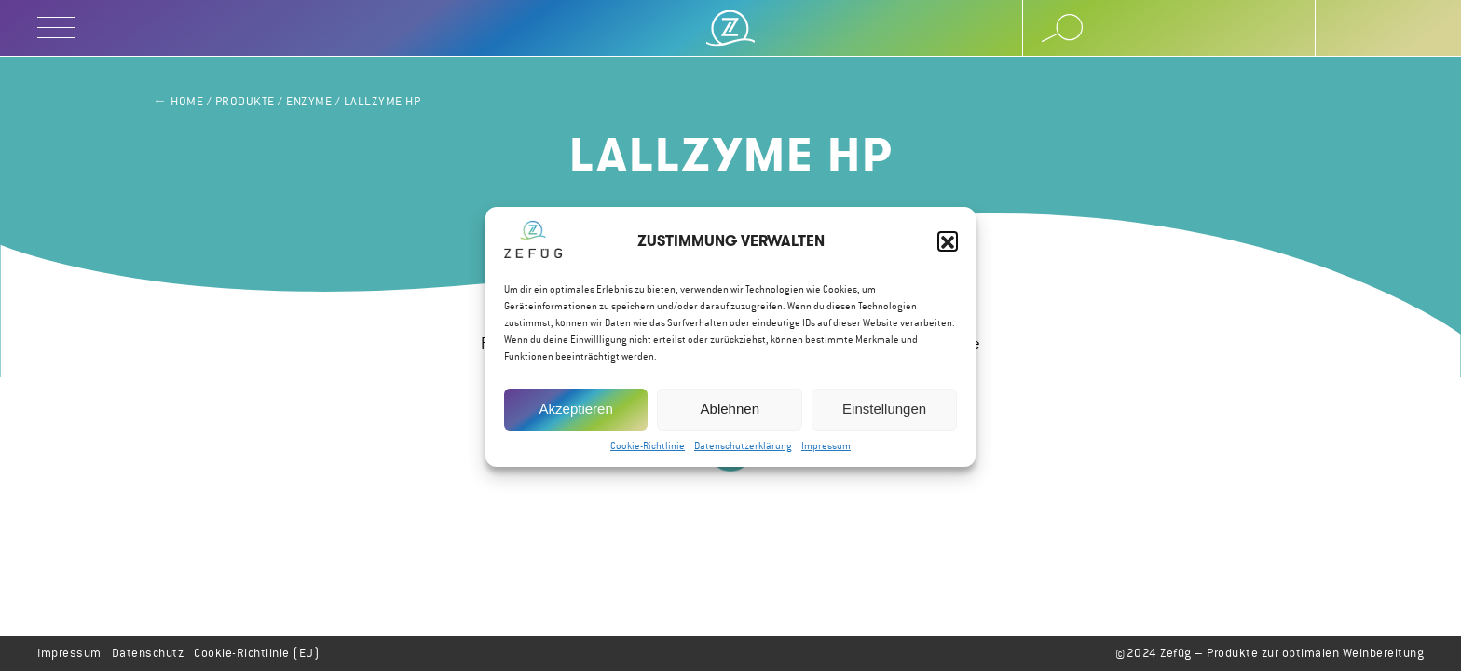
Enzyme (309, 101)
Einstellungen (884, 415)
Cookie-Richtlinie (647, 452)
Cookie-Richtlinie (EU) (257, 653)
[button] (947, 248)
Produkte (245, 101)
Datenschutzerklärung (743, 452)
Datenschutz (148, 653)
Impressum (826, 452)
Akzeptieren (576, 415)
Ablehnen (730, 415)
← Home (178, 101)
